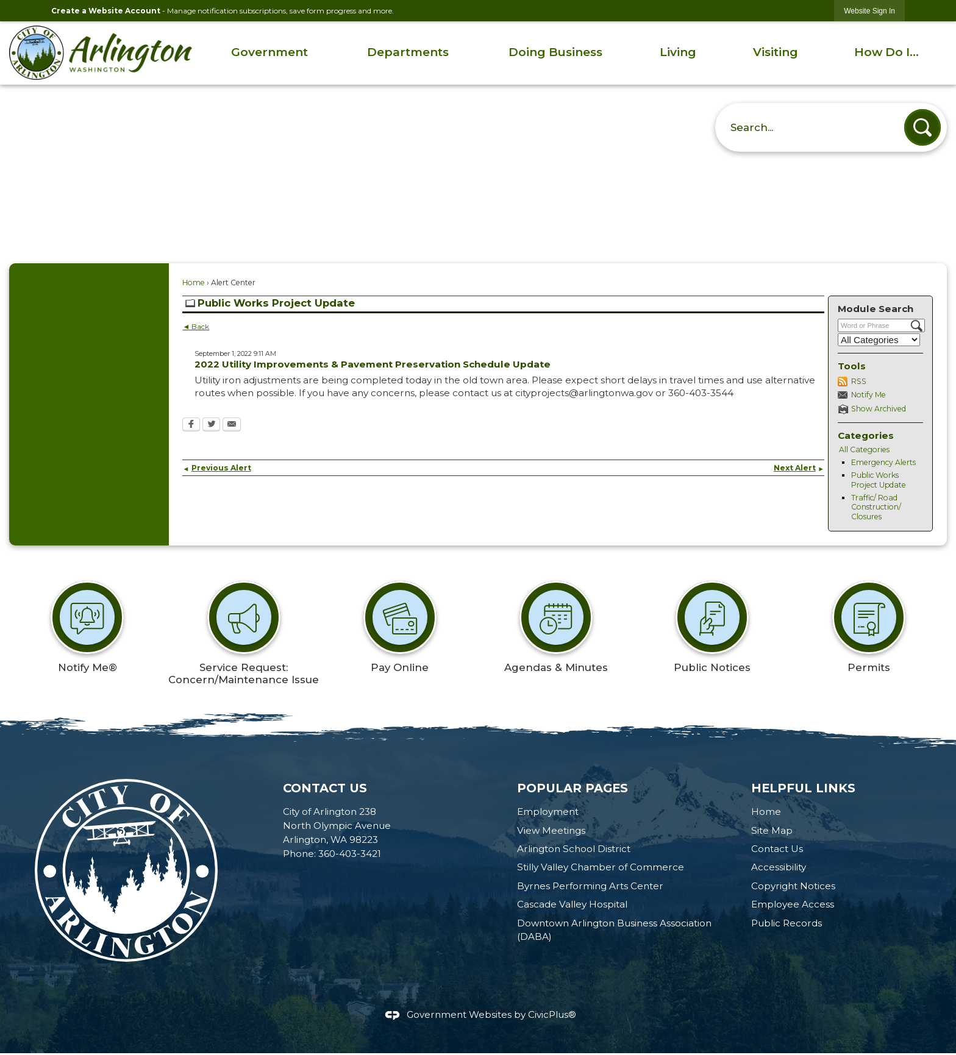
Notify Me (868, 394)
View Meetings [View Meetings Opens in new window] (551, 830)
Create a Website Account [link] (105, 10)
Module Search (875, 308)
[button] (922, 127)
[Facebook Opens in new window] (191, 425)
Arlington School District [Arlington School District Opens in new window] (573, 848)
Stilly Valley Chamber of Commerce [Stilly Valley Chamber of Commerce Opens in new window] (600, 867)
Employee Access (792, 904)
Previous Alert (216, 468)
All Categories (864, 449)
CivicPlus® (552, 1014)
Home (193, 282)
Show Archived (878, 408)
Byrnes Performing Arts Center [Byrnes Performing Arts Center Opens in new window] (590, 886)
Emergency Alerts (883, 462)
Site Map (772, 830)
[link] (869, 10)
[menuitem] (270, 52)
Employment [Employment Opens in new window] (548, 811)
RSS (858, 381)
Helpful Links (803, 788)
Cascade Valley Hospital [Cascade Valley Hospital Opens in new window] (572, 904)
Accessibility (778, 867)
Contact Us (777, 848)
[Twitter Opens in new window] (211, 425)
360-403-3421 (349, 853)
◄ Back (195, 326)
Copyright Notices (793, 886)
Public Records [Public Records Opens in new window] (786, 923)
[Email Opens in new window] (232, 425)
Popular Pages (572, 788)
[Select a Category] (879, 339)
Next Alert (799, 468)
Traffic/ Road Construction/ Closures (876, 507)
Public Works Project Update (878, 480)
